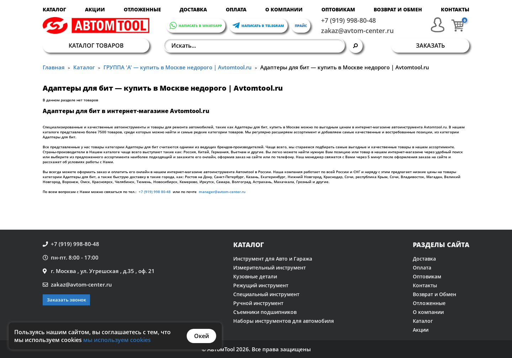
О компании (284, 9)
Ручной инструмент (258, 303)
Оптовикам (338, 9)
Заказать (430, 45)
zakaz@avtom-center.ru (357, 30)
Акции (95, 9)
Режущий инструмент (260, 285)
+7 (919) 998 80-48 (155, 191)
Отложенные (142, 9)
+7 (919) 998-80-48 (348, 20)
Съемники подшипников (265, 312)
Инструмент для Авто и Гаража (272, 258)
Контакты (455, 9)
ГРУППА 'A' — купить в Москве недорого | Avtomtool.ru (177, 67)
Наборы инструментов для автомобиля (283, 320)
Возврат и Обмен (398, 9)
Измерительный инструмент (269, 267)
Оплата (236, 9)
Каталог (54, 9)
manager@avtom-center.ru (221, 191)
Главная (54, 67)
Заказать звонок (66, 299)
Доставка (193, 9)
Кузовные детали (255, 276)
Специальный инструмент (266, 294)
